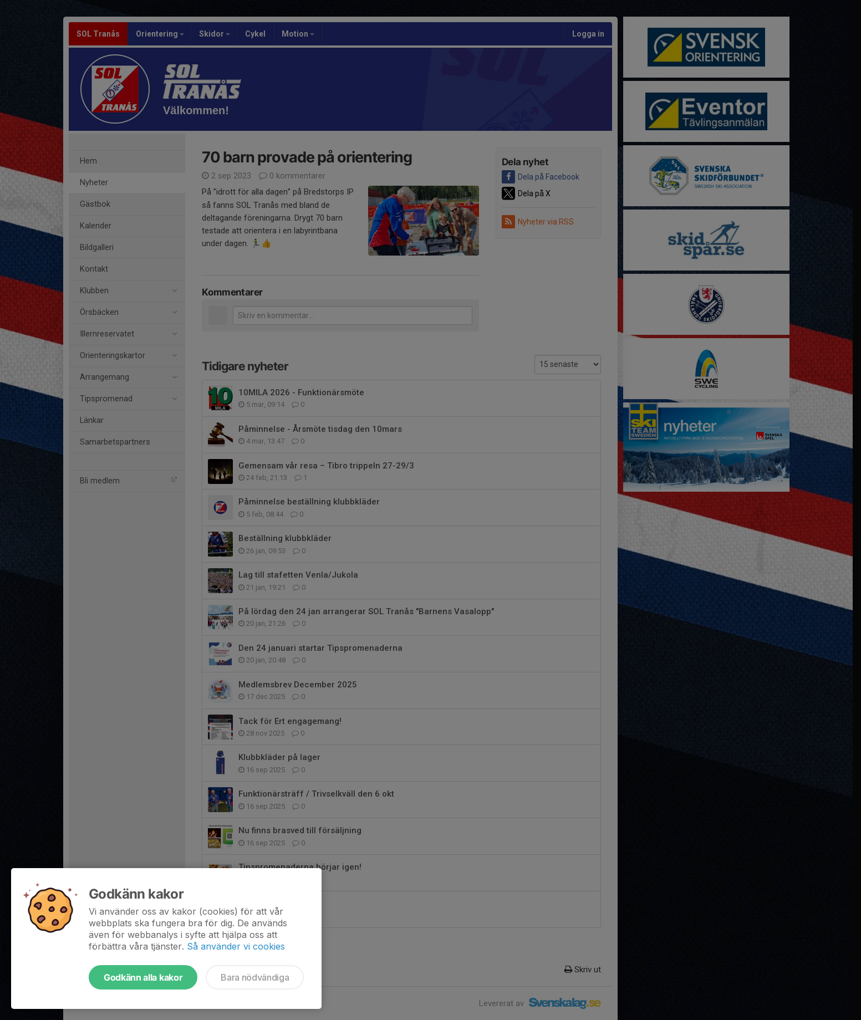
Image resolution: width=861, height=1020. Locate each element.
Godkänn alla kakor (143, 977)
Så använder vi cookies (236, 946)
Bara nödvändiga (255, 977)
